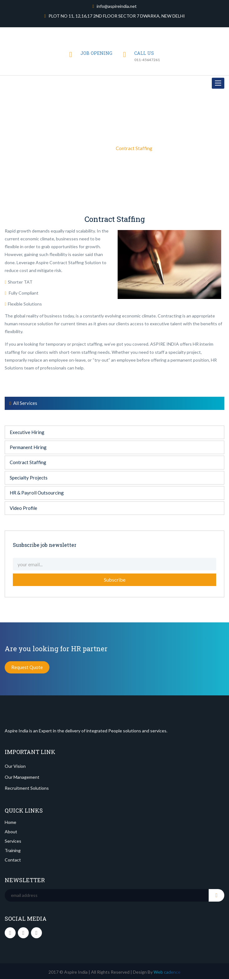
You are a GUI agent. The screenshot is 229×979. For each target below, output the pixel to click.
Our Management (22, 777)
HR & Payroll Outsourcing (37, 492)
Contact (13, 859)
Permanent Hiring (28, 447)
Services (13, 841)
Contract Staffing (28, 462)
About (11, 831)
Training (13, 850)
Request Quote (27, 667)
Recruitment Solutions (27, 788)
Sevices (102, 148)
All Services (23, 403)
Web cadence (167, 972)
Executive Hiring (27, 432)
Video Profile (23, 508)
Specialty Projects (29, 477)
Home (83, 148)
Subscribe (114, 580)
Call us (144, 53)
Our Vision (15, 766)
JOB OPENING (96, 53)
